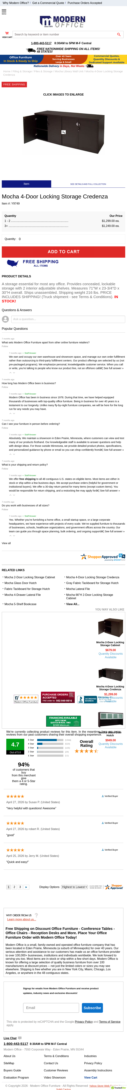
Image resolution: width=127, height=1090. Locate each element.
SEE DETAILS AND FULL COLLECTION (88, 184)
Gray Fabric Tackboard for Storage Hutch (92, 583)
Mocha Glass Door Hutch (20, 583)
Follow (5, 346)
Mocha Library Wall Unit (69, 71)
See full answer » (113, 368)
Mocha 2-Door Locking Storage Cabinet (29, 577)
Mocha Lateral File (78, 588)
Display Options (49, 887)
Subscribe (92, 1008)
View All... (73, 604)
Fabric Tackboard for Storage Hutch (27, 588)
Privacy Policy (84, 1021)
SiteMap (9, 1063)
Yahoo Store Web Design (103, 1085)
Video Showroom (55, 1077)
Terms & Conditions (56, 1056)
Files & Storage (43, 71)
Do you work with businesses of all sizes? (25, 505)
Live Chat (10, 1038)
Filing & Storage (22, 71)
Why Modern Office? (16, 2)
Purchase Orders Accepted (85, 2)
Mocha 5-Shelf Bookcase (20, 604)
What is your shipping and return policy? (25, 464)
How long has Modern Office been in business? (29, 383)
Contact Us (51, 1063)
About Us (9, 1056)
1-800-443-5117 (41, 43)
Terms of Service (110, 1021)
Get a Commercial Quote (48, 2)
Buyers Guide (12, 1070)
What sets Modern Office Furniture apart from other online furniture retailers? (45, 342)
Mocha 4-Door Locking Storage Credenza (92, 577)
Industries (90, 1056)
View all (6, 543)
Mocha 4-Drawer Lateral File (22, 594)
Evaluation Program (16, 1077)
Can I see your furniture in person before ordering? (31, 423)
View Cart (90, 1077)
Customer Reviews (56, 1070)
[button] (10, 373)
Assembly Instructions (98, 1070)
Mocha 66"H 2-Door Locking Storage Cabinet (89, 596)
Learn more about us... (21, 919)
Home (6, 71)
